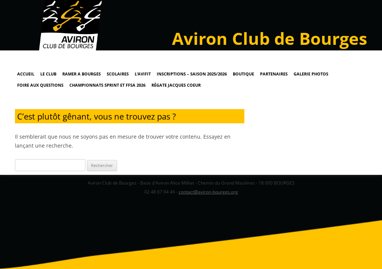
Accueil (25, 74)
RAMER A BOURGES (81, 74)
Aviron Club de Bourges (269, 38)
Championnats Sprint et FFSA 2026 (107, 85)
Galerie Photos (311, 74)
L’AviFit (143, 74)
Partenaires (274, 74)
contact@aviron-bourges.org (208, 192)
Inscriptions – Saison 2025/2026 (192, 74)
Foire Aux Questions (40, 85)
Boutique (243, 74)
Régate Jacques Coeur (176, 85)
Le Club (48, 74)
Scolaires (118, 74)
